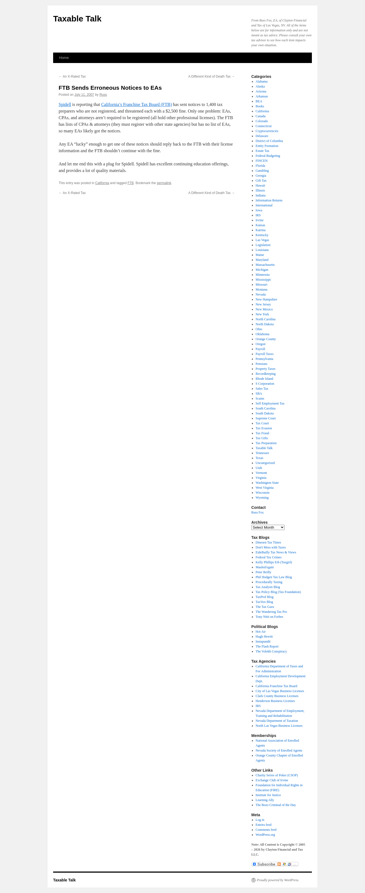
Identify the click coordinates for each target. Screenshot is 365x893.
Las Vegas (262, 240)
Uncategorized (265, 463)
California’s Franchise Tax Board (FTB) (136, 104)
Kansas (260, 225)
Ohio (259, 329)
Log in (260, 820)
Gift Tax (261, 180)
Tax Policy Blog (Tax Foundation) (278, 592)
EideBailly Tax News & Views (276, 552)
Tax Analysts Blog (268, 587)
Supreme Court (266, 418)
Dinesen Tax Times (268, 542)
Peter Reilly (263, 572)
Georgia (261, 175)
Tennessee (262, 453)
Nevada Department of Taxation (277, 721)
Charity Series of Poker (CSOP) (277, 775)
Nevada (261, 294)
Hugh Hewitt (264, 636)
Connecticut (264, 126)
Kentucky (262, 235)
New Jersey (263, 304)
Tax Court (262, 423)
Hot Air (261, 631)
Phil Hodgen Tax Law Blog (274, 577)
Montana (262, 289)
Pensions (262, 364)
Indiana (261, 195)
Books (260, 106)
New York (262, 314)
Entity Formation (267, 146)
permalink (164, 183)
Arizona (261, 91)
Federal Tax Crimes (269, 557)
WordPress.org (265, 835)
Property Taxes (266, 369)
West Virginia (265, 488)
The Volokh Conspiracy (271, 651)
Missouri (262, 284)
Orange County (266, 339)
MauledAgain (265, 567)
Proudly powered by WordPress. (278, 880)
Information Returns (269, 200)
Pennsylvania (264, 359)
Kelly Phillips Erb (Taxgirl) (274, 562)
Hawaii (260, 185)
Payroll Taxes (265, 354)
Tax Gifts (262, 438)
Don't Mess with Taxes (271, 547)
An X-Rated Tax (72, 76)
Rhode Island (264, 379)
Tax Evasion (264, 428)
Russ (103, 95)
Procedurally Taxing (269, 582)
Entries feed (264, 825)
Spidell (65, 104)
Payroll (260, 349)
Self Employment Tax (270, 403)
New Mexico (264, 309)
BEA (259, 101)
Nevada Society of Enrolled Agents (279, 750)
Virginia (261, 478)
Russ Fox (257, 512)
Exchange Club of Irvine (272, 780)
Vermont (261, 473)
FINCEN (262, 161)
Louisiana (262, 250)
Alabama (262, 81)
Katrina (261, 230)
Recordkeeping (266, 374)
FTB (130, 183)
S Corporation (265, 384)
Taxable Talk (77, 18)
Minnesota (263, 275)
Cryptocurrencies (267, 131)
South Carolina (266, 408)
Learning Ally (265, 800)
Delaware (262, 136)
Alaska (260, 86)
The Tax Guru (265, 607)
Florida (260, 166)
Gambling (262, 171)
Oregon (261, 344)
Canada (261, 116)
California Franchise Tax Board (276, 686)
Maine (260, 255)
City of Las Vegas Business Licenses (280, 691)
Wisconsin (262, 493)
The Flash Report (267, 646)
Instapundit (263, 641)
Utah (259, 468)
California (102, 183)
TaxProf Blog (265, 597)
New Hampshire (266, 299)
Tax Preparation (266, 443)
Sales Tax (262, 388)
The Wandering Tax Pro (271, 612)
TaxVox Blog (264, 602)
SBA (259, 393)
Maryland (262, 260)
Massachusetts (265, 265)
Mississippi (263, 280)
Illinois (260, 190)
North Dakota (265, 324)
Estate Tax (262, 151)
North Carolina (266, 319)
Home (64, 58)
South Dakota (265, 413)
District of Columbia (269, 141)
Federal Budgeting (268, 156)
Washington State (267, 483)
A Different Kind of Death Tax (211, 76)
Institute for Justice (268, 795)
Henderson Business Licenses (275, 701)
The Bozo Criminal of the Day (276, 805)
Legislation (263, 245)
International (264, 205)
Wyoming (262, 497)
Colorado (262, 121)
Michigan (262, 270)
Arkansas (262, 96)
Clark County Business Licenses (277, 696)
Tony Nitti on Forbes (269, 617)
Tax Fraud (262, 433)
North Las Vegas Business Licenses (279, 726)
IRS (258, 215)
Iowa (259, 210)
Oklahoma (262, 334)
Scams (260, 398)
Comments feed (266, 830)
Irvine (260, 220)
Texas (259, 458)
